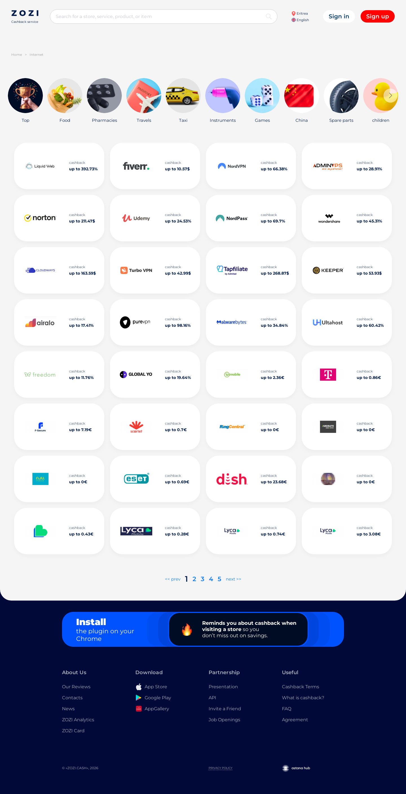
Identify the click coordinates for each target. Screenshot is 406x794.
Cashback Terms (300, 686)
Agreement (295, 719)
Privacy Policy (220, 768)
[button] (390, 96)
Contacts (72, 697)
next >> (233, 579)
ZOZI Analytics (78, 719)
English (300, 20)
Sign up (377, 16)
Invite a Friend (225, 708)
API (212, 697)
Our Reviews (76, 686)
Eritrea (299, 13)
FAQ (286, 708)
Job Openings (224, 719)
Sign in (339, 16)
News (68, 708)
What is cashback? (303, 697)
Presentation (223, 686)
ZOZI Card (73, 730)
